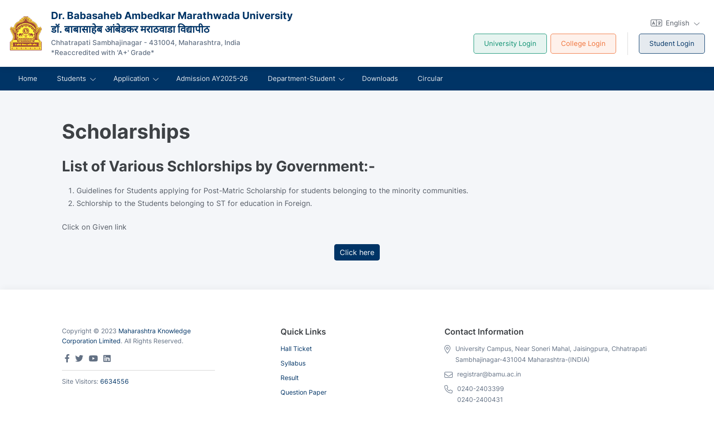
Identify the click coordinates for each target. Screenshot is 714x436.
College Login (583, 43)
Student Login (671, 43)
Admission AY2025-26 (212, 78)
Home (27, 78)
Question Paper (303, 392)
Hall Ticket (296, 348)
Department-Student (301, 78)
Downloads (380, 78)
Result (289, 377)
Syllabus (293, 363)
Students (71, 78)
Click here (357, 252)
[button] (674, 23)
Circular (430, 78)
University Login (510, 43)
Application (131, 78)
